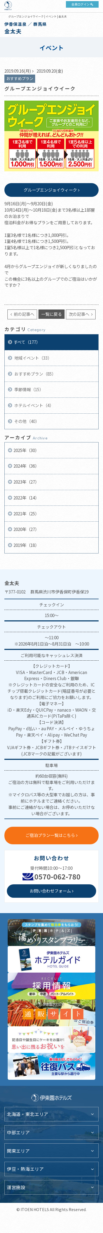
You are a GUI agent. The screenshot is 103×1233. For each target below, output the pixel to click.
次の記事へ (79, 314)
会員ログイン (80, 4)
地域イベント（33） (32, 358)
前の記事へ (23, 314)
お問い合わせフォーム (50, 891)
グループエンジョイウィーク (50, 190)
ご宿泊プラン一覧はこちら (50, 835)
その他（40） (26, 421)
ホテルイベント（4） (33, 405)
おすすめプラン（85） (34, 374)
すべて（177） (26, 342)
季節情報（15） (28, 389)
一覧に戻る (51, 314)
